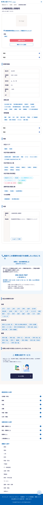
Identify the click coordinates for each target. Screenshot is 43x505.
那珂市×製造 (12, 337)
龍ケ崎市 (34, 308)
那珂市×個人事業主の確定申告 (21, 324)
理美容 (5, 474)
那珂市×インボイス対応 (7, 327)
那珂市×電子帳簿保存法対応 (19, 327)
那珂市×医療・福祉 (15, 342)
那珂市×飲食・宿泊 (36, 337)
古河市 (18, 308)
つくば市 (26, 311)
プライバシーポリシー (14, 497)
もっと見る (21, 376)
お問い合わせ (21, 40)
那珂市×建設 (4, 337)
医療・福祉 (6, 488)
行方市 (33, 313)
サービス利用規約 (30, 497)
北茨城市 (10, 311)
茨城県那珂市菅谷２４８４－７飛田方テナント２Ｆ (18, 30)
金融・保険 (6, 471)
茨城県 (11, 4)
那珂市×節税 (4, 329)
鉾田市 (38, 313)
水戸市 (3, 308)
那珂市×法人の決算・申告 (7, 324)
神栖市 (28, 313)
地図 (4, 57)
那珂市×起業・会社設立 (32, 327)
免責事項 (22, 497)
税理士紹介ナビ (5, 4)
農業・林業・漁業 (8, 484)
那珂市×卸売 (27, 337)
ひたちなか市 (33, 311)
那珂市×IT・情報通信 (15, 340)
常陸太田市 (4, 311)
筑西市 (18, 313)
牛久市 (21, 311)
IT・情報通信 (7, 467)
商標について (38, 497)
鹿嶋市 (39, 311)
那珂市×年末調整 (32, 324)
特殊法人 (6, 491)
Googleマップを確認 (16, 239)
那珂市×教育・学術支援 (35, 340)
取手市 (16, 311)
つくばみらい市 (5, 316)
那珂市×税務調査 (13, 329)
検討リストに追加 (21, 44)
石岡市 (23, 308)
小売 (5, 454)
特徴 (4, 53)
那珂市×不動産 (5, 340)
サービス (6, 481)
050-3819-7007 (21, 276)
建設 (5, 447)
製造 (5, 450)
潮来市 (3, 313)
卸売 (5, 457)
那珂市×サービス (5, 342)
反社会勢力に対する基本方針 (17, 499)
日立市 (8, 308)
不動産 (5, 464)
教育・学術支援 (8, 477)
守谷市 (8, 313)
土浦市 (13, 308)
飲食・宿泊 (6, 460)
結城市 (28, 308)
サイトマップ (5, 497)
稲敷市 (23, 313)
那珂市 (15, 4)
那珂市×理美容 (25, 340)
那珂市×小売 (20, 337)
